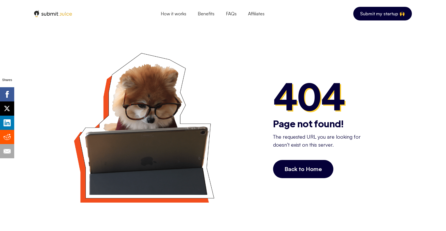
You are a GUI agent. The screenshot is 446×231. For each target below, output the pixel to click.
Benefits (206, 13)
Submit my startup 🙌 (382, 13)
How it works (173, 13)
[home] (53, 13)
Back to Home (303, 168)
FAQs (231, 13)
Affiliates (256, 13)
